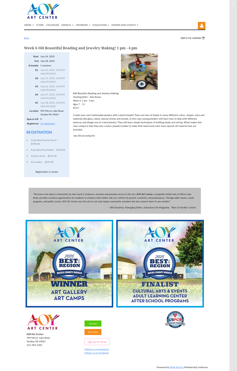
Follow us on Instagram (96, 349)
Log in (201, 25)
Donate (93, 323)
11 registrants (47, 123)
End (36, 60)
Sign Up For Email (97, 341)
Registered (33, 123)
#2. (37, 78)
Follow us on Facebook (96, 352)
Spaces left (33, 118)
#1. (37, 69)
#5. (37, 102)
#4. (37, 94)
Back (26, 37)
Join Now (93, 331)
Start (36, 56)
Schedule (34, 65)
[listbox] (193, 38)
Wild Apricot (176, 367)
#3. (37, 86)
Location (34, 110)
